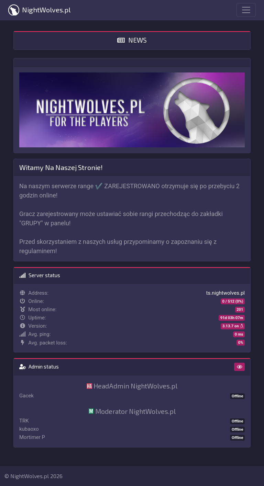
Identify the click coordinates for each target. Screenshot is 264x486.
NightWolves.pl (39, 9)
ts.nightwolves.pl (225, 293)
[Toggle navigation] (246, 10)
